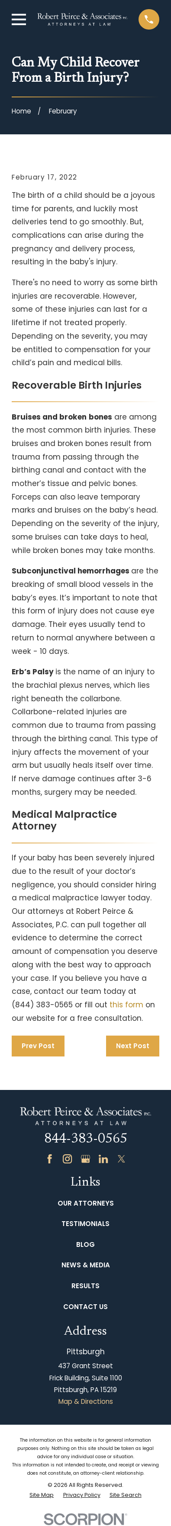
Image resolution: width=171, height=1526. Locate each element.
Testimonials (85, 1223)
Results (85, 1285)
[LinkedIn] (103, 1158)
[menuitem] (41, 1495)
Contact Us (85, 1306)
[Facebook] (49, 1158)
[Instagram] (67, 1158)
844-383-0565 (85, 1139)
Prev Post (38, 1045)
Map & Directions (85, 1401)
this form (126, 1005)
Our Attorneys (86, 1203)
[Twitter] (121, 1158)
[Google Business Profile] (85, 1158)
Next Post (132, 1045)
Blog (85, 1244)
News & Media (85, 1264)
